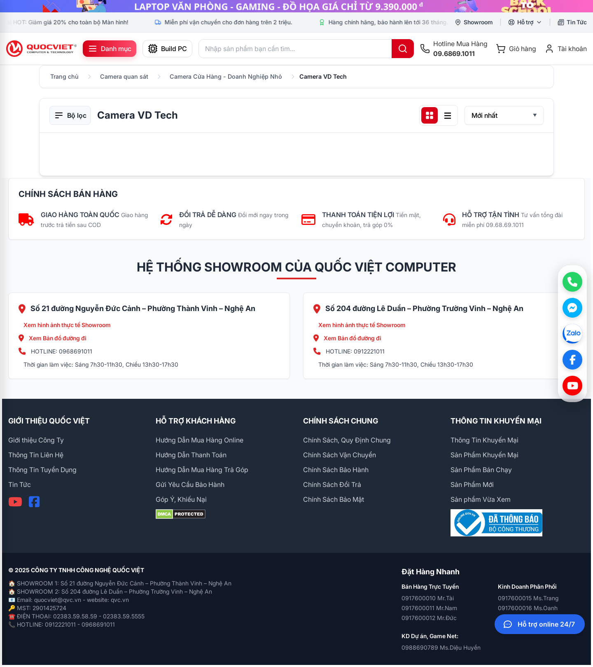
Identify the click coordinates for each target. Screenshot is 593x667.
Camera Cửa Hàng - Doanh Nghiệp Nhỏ (226, 76)
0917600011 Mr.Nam (429, 607)
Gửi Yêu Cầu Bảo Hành (190, 484)
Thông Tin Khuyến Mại (484, 440)
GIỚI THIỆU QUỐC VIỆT (49, 421)
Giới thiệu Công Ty (36, 440)
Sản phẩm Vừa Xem (481, 499)
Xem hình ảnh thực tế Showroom (67, 324)
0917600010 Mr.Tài (428, 597)
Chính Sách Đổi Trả (332, 484)
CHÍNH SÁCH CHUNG (340, 421)
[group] (296, 6)
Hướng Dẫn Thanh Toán (191, 455)
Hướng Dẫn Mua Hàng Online (199, 440)
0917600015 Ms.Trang (528, 597)
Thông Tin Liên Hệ (35, 455)
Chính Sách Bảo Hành (336, 470)
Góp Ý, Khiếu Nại (181, 499)
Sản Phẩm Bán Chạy (481, 470)
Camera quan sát (124, 76)
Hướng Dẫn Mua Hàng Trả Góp (202, 470)
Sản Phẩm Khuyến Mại (484, 455)
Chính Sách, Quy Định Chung (347, 440)
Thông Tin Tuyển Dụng (42, 470)
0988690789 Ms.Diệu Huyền (441, 647)
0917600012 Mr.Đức (429, 617)
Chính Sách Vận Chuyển (339, 455)
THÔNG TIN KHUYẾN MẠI (496, 421)
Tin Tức (19, 484)
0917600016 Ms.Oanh (528, 607)
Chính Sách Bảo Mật (333, 499)
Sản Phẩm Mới (472, 484)
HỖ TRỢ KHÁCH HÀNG (196, 421)
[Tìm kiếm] (403, 48)
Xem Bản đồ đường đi (52, 338)
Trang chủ (64, 76)
